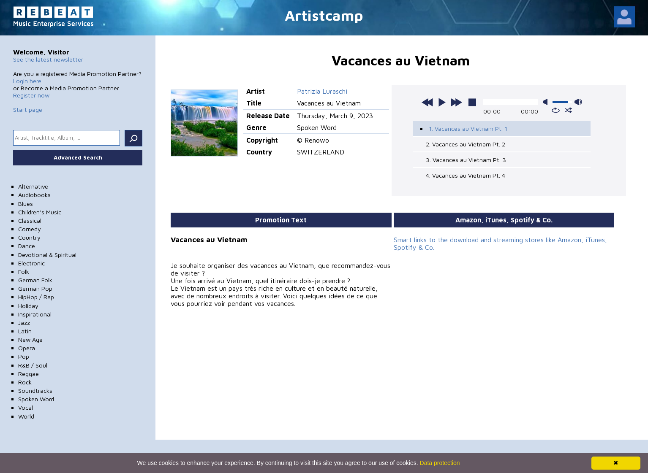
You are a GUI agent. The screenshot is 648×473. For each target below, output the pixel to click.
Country (29, 237)
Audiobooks (34, 194)
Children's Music (39, 212)
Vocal (25, 407)
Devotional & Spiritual (47, 254)
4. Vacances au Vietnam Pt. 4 (465, 175)
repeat (555, 110)
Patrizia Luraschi (322, 91)
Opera (26, 347)
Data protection (440, 462)
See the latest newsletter (48, 59)
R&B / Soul (32, 365)
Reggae (28, 373)
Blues (25, 203)
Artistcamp (324, 15)
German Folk (35, 280)
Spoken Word (36, 399)
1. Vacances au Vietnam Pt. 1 (468, 128)
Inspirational (35, 314)
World (26, 416)
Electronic (31, 263)
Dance (26, 245)
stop (472, 102)
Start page (27, 109)
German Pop (35, 288)
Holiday (28, 305)
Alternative (33, 186)
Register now (31, 95)
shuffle (568, 110)
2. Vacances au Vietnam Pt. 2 (465, 144)
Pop (23, 356)
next (456, 102)
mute (547, 102)
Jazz (24, 322)
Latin (25, 331)
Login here (27, 80)
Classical (29, 220)
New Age (30, 339)
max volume (578, 102)
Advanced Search (78, 157)
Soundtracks (35, 390)
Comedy (29, 228)
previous (427, 102)
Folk (23, 271)
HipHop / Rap (36, 296)
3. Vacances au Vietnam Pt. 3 (466, 159)
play (441, 102)
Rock (25, 382)
